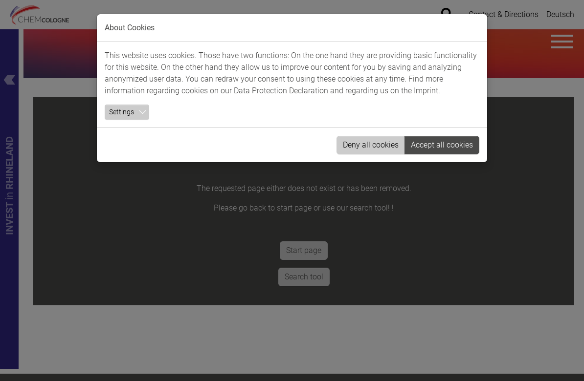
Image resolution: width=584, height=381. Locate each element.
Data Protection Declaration (281, 90)
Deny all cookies (371, 144)
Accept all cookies (442, 144)
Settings (121, 112)
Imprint (426, 90)
